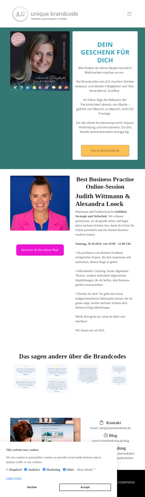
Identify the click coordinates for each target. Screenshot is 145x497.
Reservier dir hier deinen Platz (40, 250)
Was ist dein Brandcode (105, 150)
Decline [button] (32, 487)
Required (15, 469)
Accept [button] (85, 487)
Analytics (34, 469)
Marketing (53, 469)
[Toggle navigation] (129, 14)
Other (70, 469)
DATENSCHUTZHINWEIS (117, 482)
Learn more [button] (14, 478)
